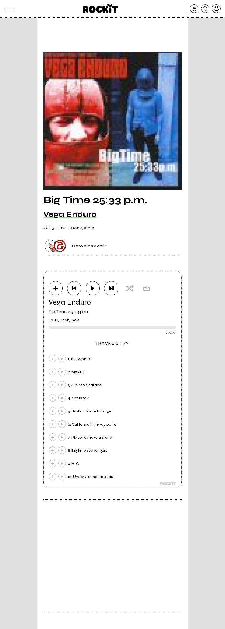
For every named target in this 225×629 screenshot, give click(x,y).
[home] (100, 8)
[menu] (8, 8)
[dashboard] (216, 8)
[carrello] (194, 8)
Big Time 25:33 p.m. (69, 312)
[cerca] (205, 8)
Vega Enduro (70, 214)
